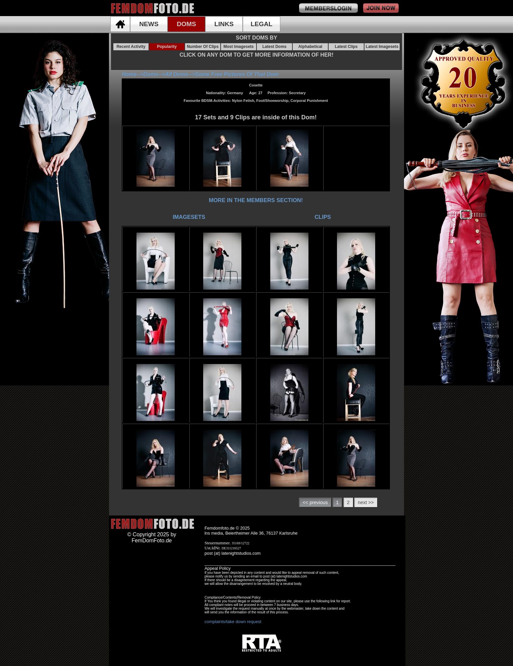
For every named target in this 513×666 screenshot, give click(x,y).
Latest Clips (346, 46)
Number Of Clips (203, 46)
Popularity (167, 46)
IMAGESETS (189, 217)
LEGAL (261, 23)
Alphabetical (310, 46)
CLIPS (323, 217)
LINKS (224, 23)
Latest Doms (274, 46)
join (381, 8)
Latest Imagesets (382, 46)
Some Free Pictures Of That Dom (237, 74)
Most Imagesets (238, 46)
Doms (150, 74)
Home (129, 74)
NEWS (149, 23)
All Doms (176, 74)
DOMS (186, 23)
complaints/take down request (233, 621)
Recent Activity (130, 46)
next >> (366, 502)
